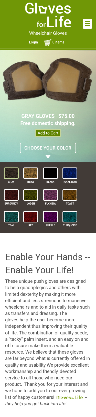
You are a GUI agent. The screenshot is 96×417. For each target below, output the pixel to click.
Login (33, 42)
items (54, 42)
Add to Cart (48, 133)
